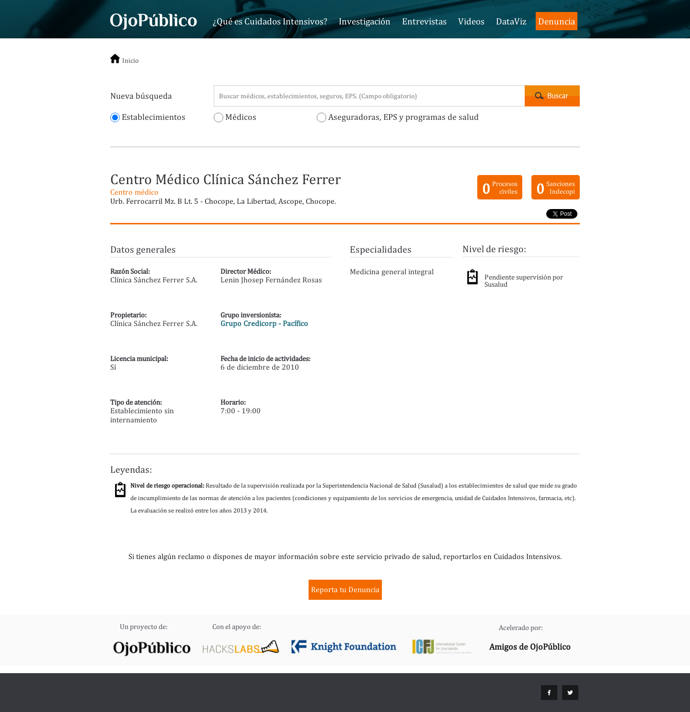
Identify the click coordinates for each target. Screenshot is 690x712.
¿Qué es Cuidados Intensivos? (270, 21)
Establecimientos (147, 117)
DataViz (511, 21)
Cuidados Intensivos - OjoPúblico (153, 20)
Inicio (130, 60)
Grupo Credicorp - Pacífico (264, 323)
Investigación (365, 21)
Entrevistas (424, 21)
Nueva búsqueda (141, 96)
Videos (471, 21)
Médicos (235, 117)
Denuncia (556, 21)
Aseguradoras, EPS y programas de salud (398, 117)
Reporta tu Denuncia (345, 589)
